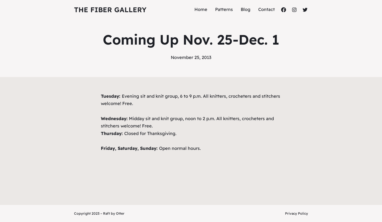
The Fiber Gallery (110, 9)
